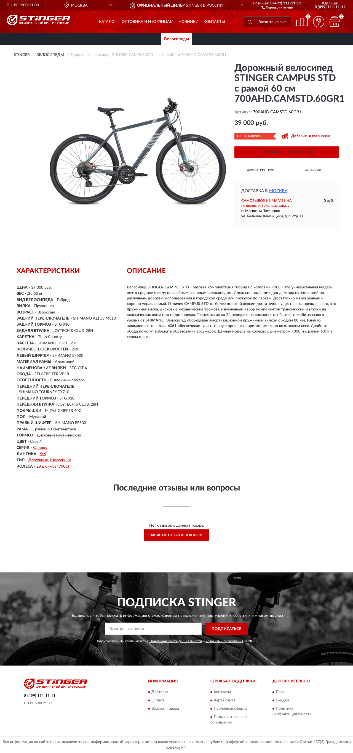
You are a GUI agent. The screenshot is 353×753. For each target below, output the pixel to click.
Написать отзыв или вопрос (176, 535)
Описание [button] (313, 169)
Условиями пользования (224, 641)
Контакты (214, 22)
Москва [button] (278, 191)
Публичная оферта (230, 709)
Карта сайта (224, 700)
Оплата (158, 700)
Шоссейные (60, 460)
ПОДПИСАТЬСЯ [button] (227, 629)
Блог (280, 692)
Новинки (188, 22)
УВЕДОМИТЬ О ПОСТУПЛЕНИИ (287, 152)
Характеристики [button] (260, 169)
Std (43, 454)
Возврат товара (165, 709)
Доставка (159, 692)
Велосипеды (176, 39)
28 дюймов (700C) (52, 466)
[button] (277, 7)
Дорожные (38, 460)
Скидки (282, 700)
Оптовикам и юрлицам (147, 22)
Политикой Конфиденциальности (175, 641)
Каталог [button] (108, 22)
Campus (40, 448)
